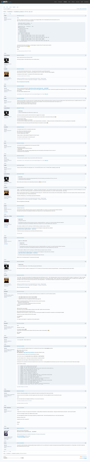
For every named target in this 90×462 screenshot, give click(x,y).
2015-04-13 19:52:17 (20, 216)
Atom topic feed (84, 456)
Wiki (69, 1)
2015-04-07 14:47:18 (20, 15)
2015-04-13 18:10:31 (20, 187)
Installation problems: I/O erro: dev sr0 (23, 11)
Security (77, 1)
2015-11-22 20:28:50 (20, 407)
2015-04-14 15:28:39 (20, 323)
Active (81, 8)
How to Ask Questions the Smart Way (23, 81)
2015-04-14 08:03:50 (20, 261)
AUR (82, 1)
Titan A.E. (46, 94)
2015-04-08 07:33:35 (20, 165)
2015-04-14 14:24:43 (20, 291)
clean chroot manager (21, 437)
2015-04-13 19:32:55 (20, 205)
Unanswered (84, 8)
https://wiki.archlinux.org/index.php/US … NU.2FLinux (28, 252)
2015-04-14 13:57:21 (20, 275)
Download (86, 1)
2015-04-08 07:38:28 (20, 173)
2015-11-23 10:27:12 (20, 428)
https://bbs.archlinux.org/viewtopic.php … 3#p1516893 (38, 88)
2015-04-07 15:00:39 (20, 55)
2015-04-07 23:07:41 (20, 155)
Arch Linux (6, 2)
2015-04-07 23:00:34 (20, 143)
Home (55, 1)
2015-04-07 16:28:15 (20, 98)
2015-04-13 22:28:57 (20, 237)
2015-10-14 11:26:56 (20, 346)
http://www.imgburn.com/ (25, 393)
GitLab (73, 1)
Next (10, 13)
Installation (10, 11)
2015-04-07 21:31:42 (20, 127)
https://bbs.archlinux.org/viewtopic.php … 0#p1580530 (26, 431)
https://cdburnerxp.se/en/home (28, 352)
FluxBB (85, 458)
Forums (65, 1)
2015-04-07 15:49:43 (20, 86)
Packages (60, 1)
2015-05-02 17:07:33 (20, 337)
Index (4, 11)
